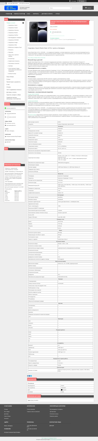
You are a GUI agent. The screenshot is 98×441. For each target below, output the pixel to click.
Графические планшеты (14, 61)
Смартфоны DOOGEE (13, 40)
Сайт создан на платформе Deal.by (49, 438)
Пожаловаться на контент (56, 439)
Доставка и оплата (47, 13)
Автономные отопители (13, 63)
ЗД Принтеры (53, 411)
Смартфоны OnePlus (13, 35)
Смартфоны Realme (13, 32)
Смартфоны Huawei (13, 27)
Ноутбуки (10, 65)
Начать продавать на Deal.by (18, 1)
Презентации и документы (14, 81)
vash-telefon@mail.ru (11, 125)
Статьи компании (31, 409)
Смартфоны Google (12, 42)
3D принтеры (11, 58)
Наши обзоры (10, 76)
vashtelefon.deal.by (11, 123)
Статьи (58, 13)
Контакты (36, 13)
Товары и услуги (19, 13)
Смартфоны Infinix (12, 45)
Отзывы (9, 87)
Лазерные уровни (54, 416)
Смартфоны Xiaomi (12, 25)
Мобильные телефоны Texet (15, 47)
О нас (28, 13)
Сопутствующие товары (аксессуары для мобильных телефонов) (15, 70)
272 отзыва (73, 1)
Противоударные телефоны (14, 37)
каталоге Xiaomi (32, 114)
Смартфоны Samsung (13, 30)
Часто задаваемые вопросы (14, 89)
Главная (8, 13)
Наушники (10, 52)
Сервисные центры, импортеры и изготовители (14, 98)
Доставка (6, 413)
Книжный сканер (12, 73)
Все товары (7, 411)
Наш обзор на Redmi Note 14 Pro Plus (36, 57)
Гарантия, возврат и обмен (14, 94)
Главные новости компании (33, 411)
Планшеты (10, 49)
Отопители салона (54, 413)
